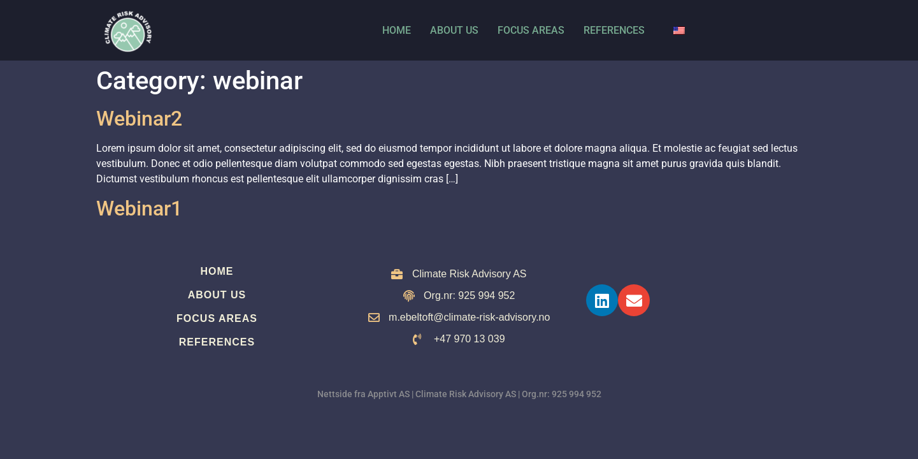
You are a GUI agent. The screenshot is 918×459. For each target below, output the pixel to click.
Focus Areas (531, 30)
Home (396, 30)
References (614, 30)
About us (454, 30)
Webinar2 (139, 118)
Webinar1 (139, 208)
